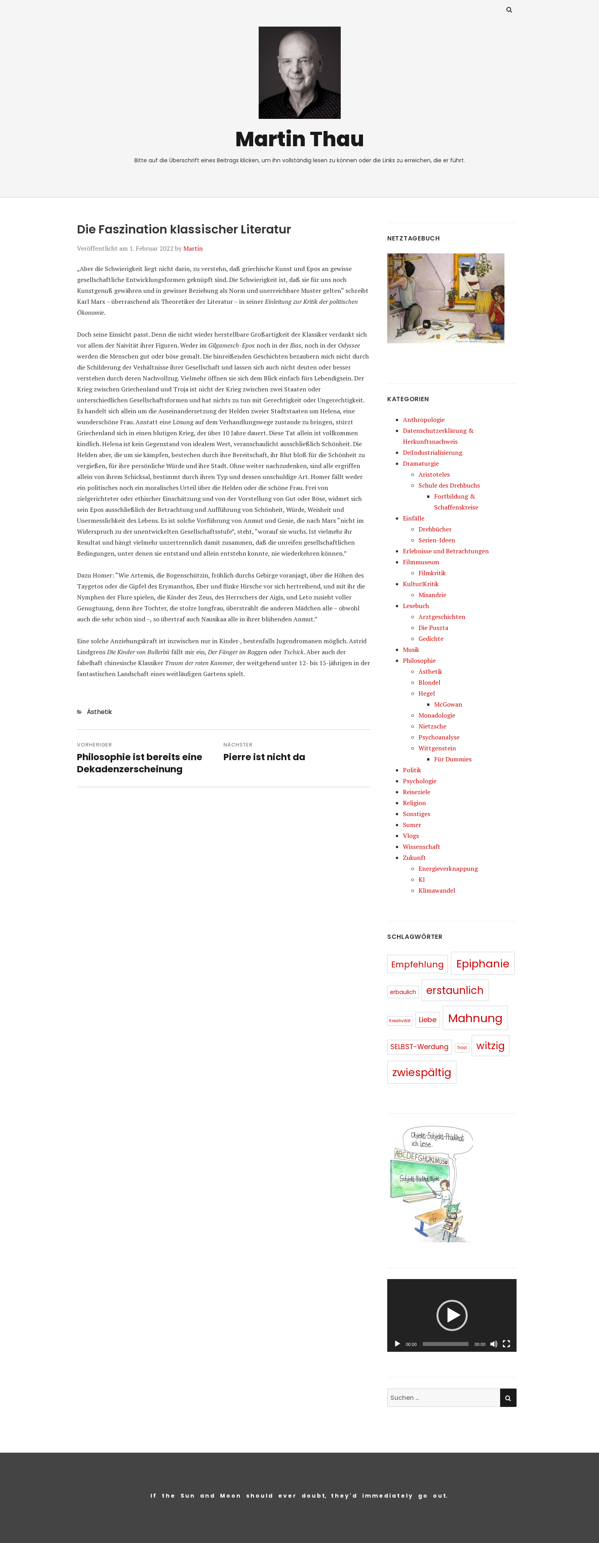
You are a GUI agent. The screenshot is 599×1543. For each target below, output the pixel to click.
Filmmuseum (421, 562)
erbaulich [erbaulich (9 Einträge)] (403, 992)
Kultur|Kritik (421, 584)
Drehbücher (435, 529)
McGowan (448, 704)
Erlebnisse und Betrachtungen (446, 551)
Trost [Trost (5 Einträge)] (462, 1048)
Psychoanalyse (439, 737)
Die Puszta (433, 627)
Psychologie (419, 781)
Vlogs (411, 835)
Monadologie (436, 715)
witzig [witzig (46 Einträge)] (490, 1046)
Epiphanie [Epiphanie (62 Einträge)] (483, 963)
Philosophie (419, 660)
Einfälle (413, 518)
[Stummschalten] (494, 1344)
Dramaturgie (421, 463)
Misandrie (432, 594)
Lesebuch (416, 605)
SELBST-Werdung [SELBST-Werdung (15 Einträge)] (419, 1046)
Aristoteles (434, 474)
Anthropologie (424, 419)
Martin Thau (299, 139)
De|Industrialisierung (432, 452)
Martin (193, 248)
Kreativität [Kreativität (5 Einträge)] (400, 1021)
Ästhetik (99, 711)
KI (421, 879)
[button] (452, 1315)
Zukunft (414, 857)
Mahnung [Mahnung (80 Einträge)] (475, 1018)
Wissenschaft (421, 846)
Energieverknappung (448, 868)
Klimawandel (436, 890)
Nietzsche (432, 726)
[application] (452, 1315)
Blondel (429, 682)
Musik (411, 649)
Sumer (412, 824)
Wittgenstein (437, 748)
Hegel (426, 693)
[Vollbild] (506, 1344)
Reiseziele (416, 792)
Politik (412, 770)
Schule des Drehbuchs (449, 485)
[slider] (445, 1344)
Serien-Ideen (436, 540)
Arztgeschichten (441, 616)
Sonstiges (416, 813)
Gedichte (430, 638)
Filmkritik (432, 573)
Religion (414, 802)
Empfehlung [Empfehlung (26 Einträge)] (417, 964)
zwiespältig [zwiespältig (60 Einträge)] (421, 1072)
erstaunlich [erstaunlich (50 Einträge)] (455, 990)
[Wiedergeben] (397, 1344)
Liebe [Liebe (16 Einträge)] (427, 1019)
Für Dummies (453, 759)
